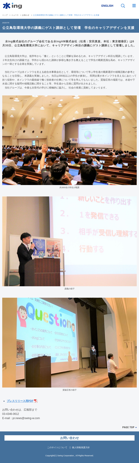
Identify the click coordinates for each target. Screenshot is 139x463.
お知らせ (25, 15)
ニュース (15, 15)
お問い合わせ (69, 438)
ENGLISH (107, 5)
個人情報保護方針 (81, 447)
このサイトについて (57, 447)
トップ (5, 15)
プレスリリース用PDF (20, 401)
